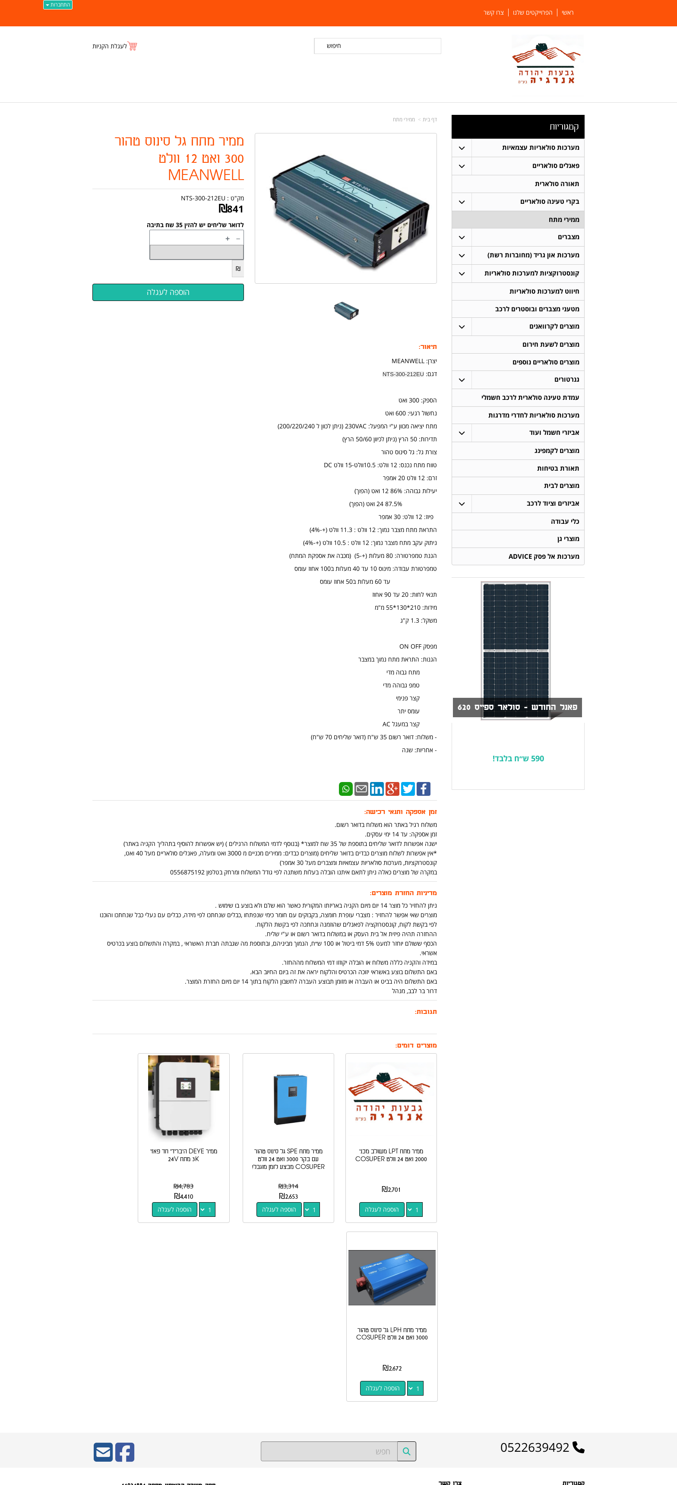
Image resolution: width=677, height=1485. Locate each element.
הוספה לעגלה (390, 1194)
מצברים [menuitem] (568, 237)
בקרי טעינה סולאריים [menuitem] (549, 201)
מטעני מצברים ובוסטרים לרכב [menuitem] (537, 309)
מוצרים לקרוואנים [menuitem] (554, 327)
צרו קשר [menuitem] (494, 12)
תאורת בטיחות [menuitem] (558, 470)
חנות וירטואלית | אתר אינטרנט (284, 1477)
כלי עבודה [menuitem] (565, 523)
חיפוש (334, 45)
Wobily (366, 1477)
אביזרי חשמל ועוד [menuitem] (554, 434)
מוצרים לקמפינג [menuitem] (557, 452)
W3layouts (198, 1363)
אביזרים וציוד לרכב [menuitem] (553, 505)
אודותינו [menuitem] (576, 1401)
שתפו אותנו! (449, 1351)
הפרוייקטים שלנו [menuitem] (533, 12)
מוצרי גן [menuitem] (568, 541)
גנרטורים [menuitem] (566, 380)
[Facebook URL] (124, 1264)
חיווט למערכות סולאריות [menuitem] (544, 291)
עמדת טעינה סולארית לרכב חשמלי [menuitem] (530, 398)
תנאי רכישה (449, 1329)
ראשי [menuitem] (568, 12)
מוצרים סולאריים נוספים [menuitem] (545, 362)
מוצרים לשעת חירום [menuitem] (550, 345)
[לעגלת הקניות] (115, 46)
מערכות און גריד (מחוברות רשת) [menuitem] (533, 255)
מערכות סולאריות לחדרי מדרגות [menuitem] (533, 416)
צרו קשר (453, 1340)
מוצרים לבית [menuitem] (561, 487)
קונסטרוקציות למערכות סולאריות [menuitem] (531, 273)
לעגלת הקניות (109, 46)
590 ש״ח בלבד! (518, 761)
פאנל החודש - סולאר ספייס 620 (515, 710)
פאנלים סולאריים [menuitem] (555, 165)
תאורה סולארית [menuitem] (557, 183)
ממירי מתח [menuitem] (564, 219)
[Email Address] (103, 1264)
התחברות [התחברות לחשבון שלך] (58, 4)
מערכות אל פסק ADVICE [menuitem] (544, 559)
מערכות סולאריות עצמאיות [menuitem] (540, 147)
